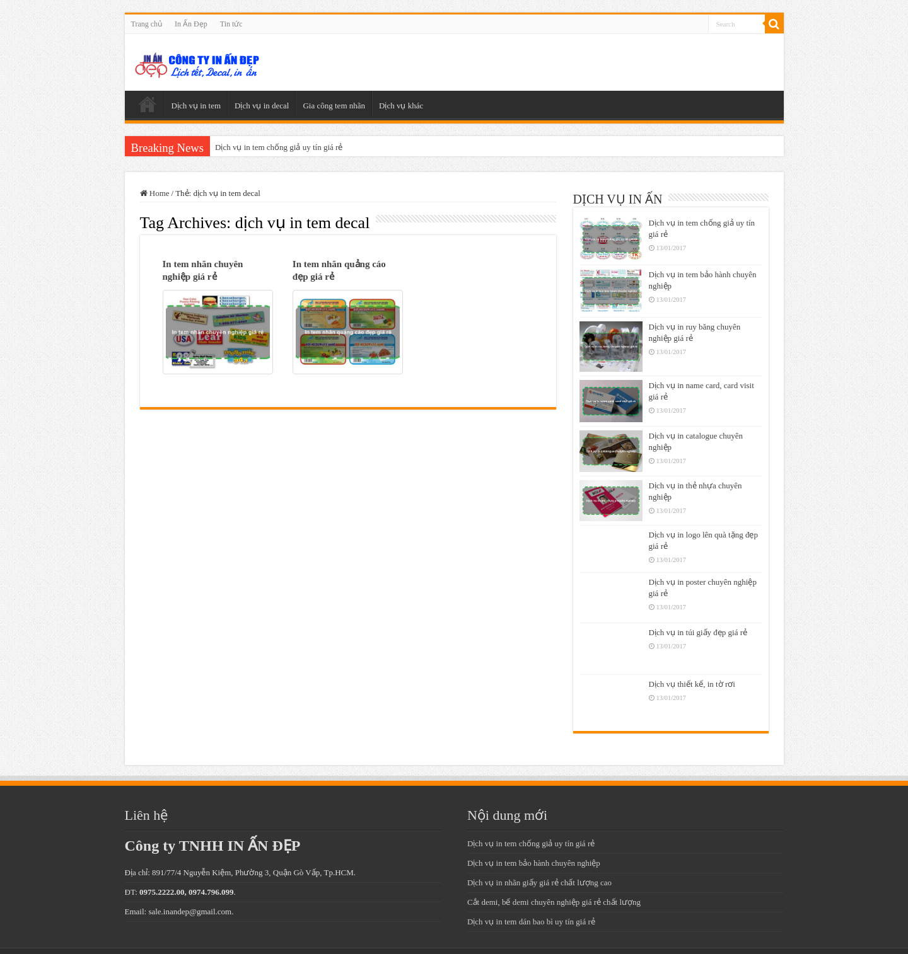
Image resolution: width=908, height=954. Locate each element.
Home (155, 193)
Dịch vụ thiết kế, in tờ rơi (692, 684)
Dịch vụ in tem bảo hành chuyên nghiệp (533, 863)
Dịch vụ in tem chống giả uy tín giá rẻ (278, 147)
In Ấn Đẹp (191, 24)
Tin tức (231, 24)
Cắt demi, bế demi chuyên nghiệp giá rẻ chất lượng (554, 902)
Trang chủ (147, 24)
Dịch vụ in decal (262, 105)
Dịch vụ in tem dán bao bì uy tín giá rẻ (531, 921)
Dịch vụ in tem (196, 105)
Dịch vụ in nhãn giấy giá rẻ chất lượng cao (539, 882)
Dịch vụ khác (401, 105)
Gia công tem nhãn (334, 105)
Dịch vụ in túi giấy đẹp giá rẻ (698, 632)
